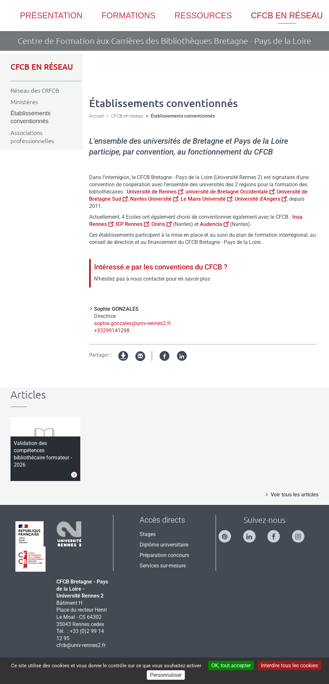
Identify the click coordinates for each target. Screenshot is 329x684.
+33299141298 (111, 330)
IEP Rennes (131, 224)
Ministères (24, 102)
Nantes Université (154, 199)
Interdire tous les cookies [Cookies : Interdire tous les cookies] (289, 665)
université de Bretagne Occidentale (230, 192)
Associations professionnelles (32, 136)
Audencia (214, 224)
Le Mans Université (206, 199)
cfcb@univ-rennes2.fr (81, 645)
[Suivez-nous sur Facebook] (276, 533)
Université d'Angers (261, 199)
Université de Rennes (155, 192)
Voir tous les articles (295, 494)
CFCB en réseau (127, 116)
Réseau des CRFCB (34, 90)
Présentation (51, 15)
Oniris (161, 224)
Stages (148, 534)
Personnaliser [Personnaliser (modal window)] (166, 675)
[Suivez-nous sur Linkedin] (252, 533)
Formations (129, 15)
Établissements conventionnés (30, 117)
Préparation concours (164, 555)
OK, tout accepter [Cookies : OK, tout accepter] (231, 665)
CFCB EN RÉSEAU (41, 67)
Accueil (96, 116)
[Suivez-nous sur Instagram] (301, 533)
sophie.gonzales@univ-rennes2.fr (132, 323)
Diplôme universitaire (164, 545)
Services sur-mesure (163, 566)
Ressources (203, 15)
